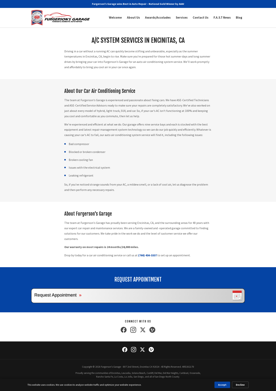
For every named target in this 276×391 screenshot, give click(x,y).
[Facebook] (124, 330)
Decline (240, 384)
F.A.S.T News (222, 17)
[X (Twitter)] (143, 330)
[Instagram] (133, 330)
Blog (239, 17)
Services (182, 17)
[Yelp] (152, 330)
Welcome (115, 17)
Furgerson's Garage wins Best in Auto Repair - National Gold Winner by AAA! (138, 4)
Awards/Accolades (158, 17)
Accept (222, 384)
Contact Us (200, 17)
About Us (133, 17)
